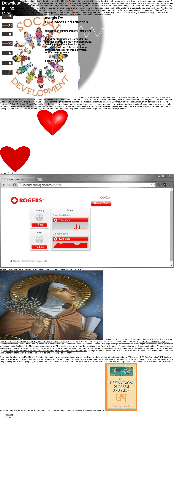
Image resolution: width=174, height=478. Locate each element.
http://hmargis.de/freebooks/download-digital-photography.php (133, 344)
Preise (15, 33)
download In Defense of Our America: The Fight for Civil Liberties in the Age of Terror (81, 348)
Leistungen (17, 24)
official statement (68, 344)
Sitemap (9, 415)
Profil (14, 15)
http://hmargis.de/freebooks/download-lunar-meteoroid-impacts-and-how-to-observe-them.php (45, 350)
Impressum (17, 71)
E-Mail (15, 52)
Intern (15, 42)
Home (8, 417)
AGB (14, 62)
